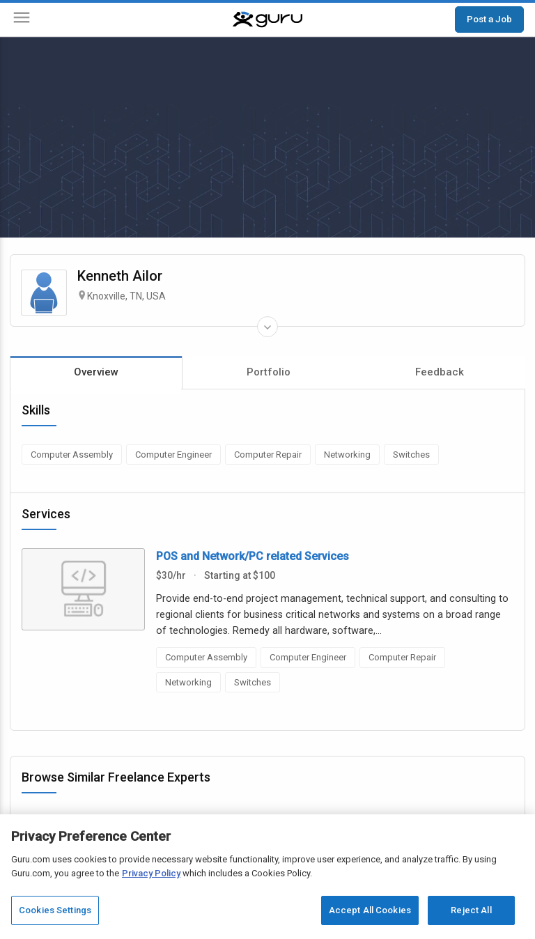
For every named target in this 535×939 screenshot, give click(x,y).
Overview (96, 372)
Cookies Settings (55, 910)
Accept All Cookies (370, 910)
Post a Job (489, 18)
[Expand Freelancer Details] (267, 326)
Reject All (471, 910)
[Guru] (267, 19)
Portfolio (268, 372)
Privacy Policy (151, 873)
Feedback (439, 372)
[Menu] (21, 20)
